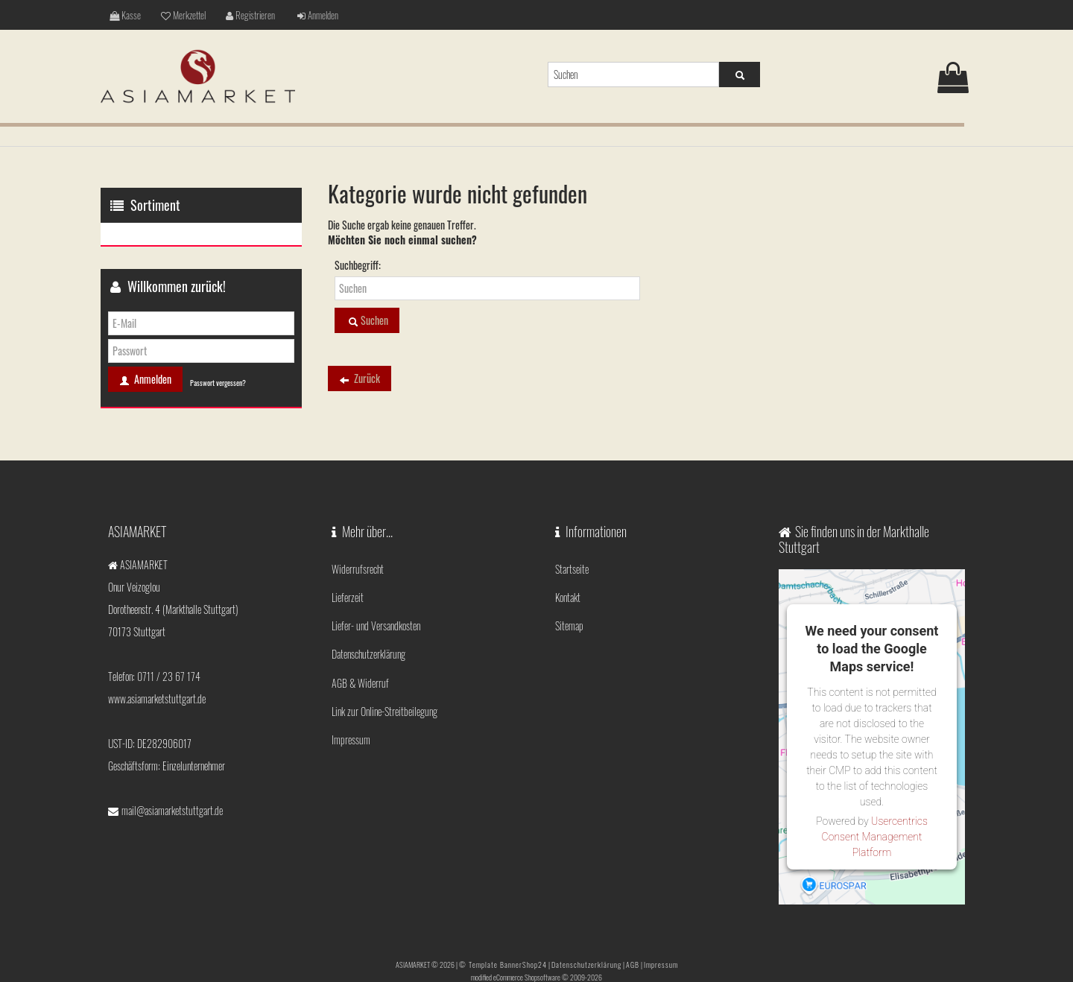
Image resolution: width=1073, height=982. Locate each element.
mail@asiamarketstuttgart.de (172, 810)
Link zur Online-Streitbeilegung (384, 686)
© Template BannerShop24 (503, 962)
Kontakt (567, 590)
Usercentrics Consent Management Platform (875, 836)
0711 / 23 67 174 (168, 676)
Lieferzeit (348, 590)
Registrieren (244, 14)
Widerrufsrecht (358, 566)
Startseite (572, 566)
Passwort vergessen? (218, 382)
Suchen (367, 320)
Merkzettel (180, 14)
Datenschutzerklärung (368, 638)
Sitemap (569, 614)
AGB (632, 962)
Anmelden (309, 14)
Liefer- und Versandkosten (376, 614)
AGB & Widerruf (360, 662)
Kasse (124, 14)
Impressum (351, 710)
